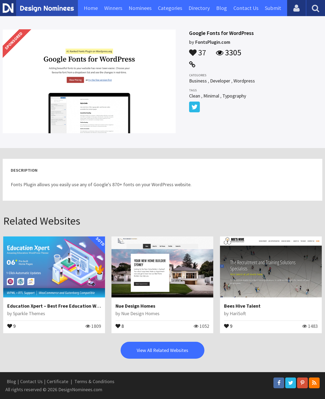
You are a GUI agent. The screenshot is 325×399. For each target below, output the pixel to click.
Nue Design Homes (135, 306)
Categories (170, 8)
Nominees (140, 8)
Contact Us (245, 8)
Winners (113, 8)
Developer (220, 81)
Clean (194, 96)
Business (198, 81)
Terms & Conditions (94, 381)
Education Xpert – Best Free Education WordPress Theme (69, 306)
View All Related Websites (162, 350)
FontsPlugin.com (212, 42)
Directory (199, 8)
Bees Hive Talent (242, 306)
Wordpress (244, 81)
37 (197, 50)
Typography (234, 96)
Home (91, 8)
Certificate (57, 381)
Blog (221, 8)
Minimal (211, 96)
